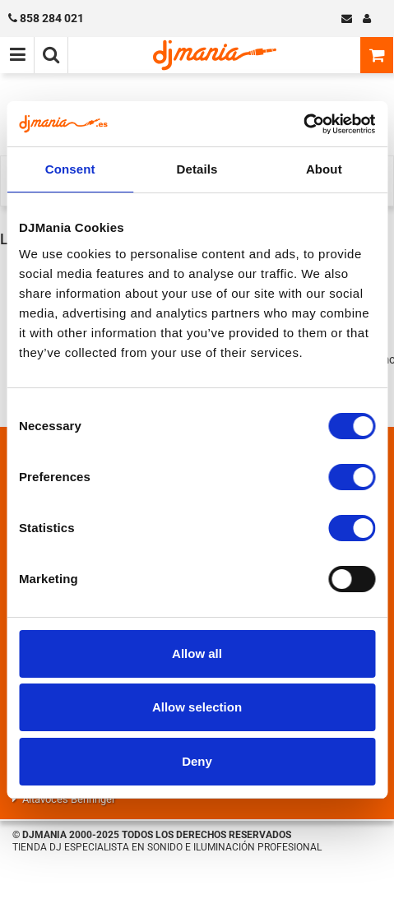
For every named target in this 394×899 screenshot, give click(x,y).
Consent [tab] (70, 169)
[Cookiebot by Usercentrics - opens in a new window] (303, 124)
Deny (197, 761)
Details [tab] (197, 169)
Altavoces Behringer (68, 799)
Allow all (197, 653)
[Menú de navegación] (17, 55)
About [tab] (324, 169)
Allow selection (197, 707)
